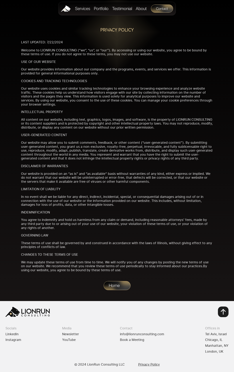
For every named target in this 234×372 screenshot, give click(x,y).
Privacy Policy (149, 364)
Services (82, 8)
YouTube (69, 339)
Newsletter (70, 334)
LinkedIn (12, 334)
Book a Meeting (132, 339)
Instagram (13, 339)
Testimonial (122, 8)
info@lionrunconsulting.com (142, 334)
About (141, 8)
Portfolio (101, 8)
